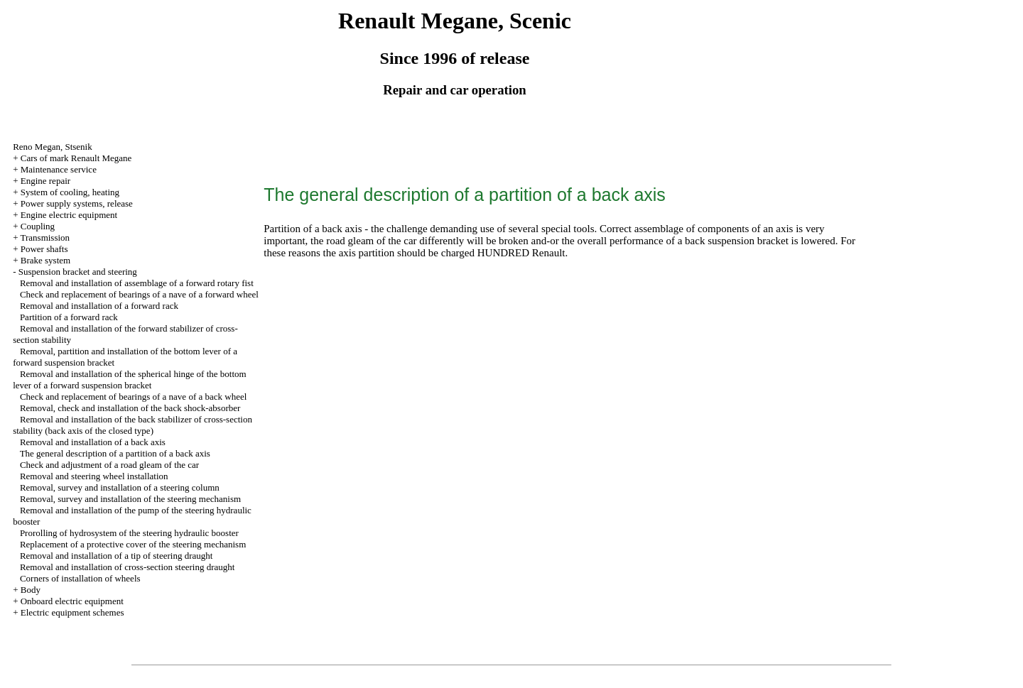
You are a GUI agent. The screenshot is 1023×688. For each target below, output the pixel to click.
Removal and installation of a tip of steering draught (116, 555)
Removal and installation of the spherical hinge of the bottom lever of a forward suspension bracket (130, 379)
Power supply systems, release (77, 203)
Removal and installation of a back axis (93, 442)
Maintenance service (59, 169)
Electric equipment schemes (72, 612)
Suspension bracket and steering (77, 271)
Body (30, 589)
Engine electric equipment (69, 214)
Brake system (45, 260)
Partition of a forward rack (69, 317)
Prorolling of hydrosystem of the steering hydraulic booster (129, 533)
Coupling (38, 226)
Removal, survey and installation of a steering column (120, 487)
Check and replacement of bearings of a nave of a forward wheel (139, 294)
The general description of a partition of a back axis (115, 453)
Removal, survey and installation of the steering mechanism (130, 498)
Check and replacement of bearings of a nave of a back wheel (133, 396)
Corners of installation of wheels (80, 578)
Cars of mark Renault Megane (76, 158)
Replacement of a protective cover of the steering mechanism (133, 544)
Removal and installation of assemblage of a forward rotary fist (137, 283)
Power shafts (44, 249)
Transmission (45, 237)
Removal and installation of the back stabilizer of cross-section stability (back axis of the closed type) (132, 425)
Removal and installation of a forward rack (99, 305)
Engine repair (45, 180)
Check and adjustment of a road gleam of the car (109, 464)
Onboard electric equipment (72, 601)
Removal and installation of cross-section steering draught (127, 567)
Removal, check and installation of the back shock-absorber (130, 408)
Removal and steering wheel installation (94, 476)
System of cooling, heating (70, 192)
